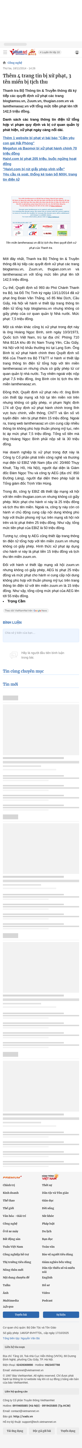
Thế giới (8, 1208)
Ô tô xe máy (10, 1231)
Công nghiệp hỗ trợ (16, 1254)
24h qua (8, 1306)
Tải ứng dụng (15, 1431)
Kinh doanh (11, 1193)
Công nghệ (15, 62)
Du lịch (46, 1231)
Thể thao (9, 1200)
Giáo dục (48, 1200)
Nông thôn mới (13, 1270)
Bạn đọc (47, 1239)
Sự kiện (61, 1314)
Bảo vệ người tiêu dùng (57, 1254)
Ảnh (5, 1293)
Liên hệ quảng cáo (16, 1391)
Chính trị (9, 1185)
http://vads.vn (23, 1416)
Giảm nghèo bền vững (56, 1262)
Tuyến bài (21, 1314)
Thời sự (47, 1185)
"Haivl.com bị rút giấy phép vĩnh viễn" (34, 169)
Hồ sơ (46, 1285)
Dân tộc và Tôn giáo (55, 1193)
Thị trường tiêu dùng (17, 1262)
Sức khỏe (48, 1216)
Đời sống (48, 1208)
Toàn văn (48, 1246)
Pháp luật (48, 1223)
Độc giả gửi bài (42, 1431)
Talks (6, 1285)
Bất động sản (11, 1239)
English (47, 1277)
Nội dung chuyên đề (16, 1277)
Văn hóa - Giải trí (14, 1216)
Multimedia (11, 1300)
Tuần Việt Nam (13, 1246)
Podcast (47, 1300)
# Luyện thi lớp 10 (50, 52)
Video (46, 1293)
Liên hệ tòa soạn (15, 1347)
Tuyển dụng (68, 1431)
